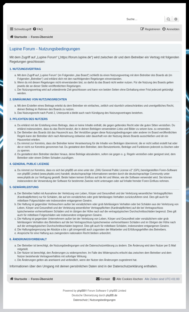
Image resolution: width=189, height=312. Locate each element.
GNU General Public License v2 (114, 170)
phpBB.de (111, 295)
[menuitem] (38, 29)
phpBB (81, 290)
